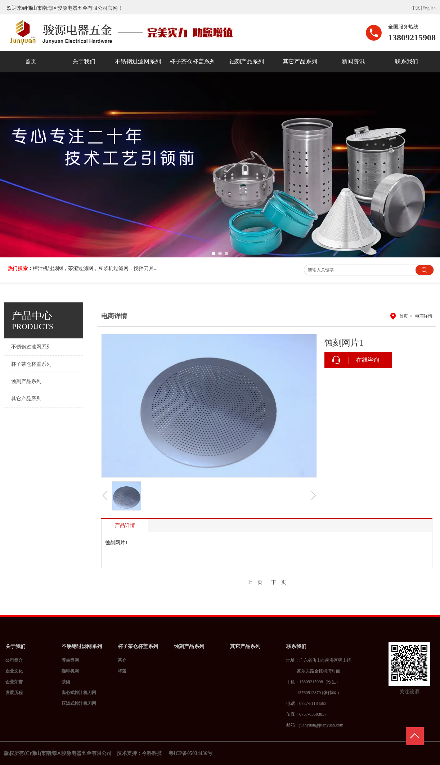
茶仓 (122, 660)
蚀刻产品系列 (189, 646)
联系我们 (296, 646)
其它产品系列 (245, 646)
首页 (403, 316)
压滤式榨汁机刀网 (79, 703)
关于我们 (15, 646)
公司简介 (14, 660)
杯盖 (122, 671)
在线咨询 (367, 360)
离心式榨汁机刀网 (79, 692)
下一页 (278, 582)
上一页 (254, 582)
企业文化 (14, 671)
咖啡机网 (70, 671)
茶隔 (66, 681)
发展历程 (14, 692)
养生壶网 (70, 660)
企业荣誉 (14, 681)
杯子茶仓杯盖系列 (138, 646)
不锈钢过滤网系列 (82, 646)
